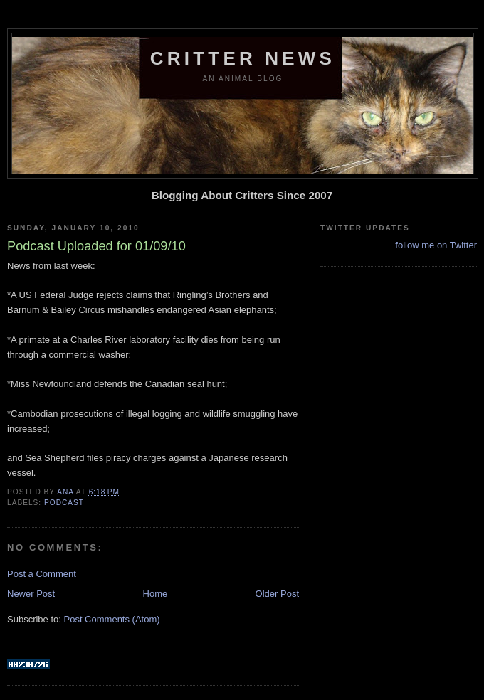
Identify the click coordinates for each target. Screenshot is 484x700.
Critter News (242, 58)
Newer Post (31, 593)
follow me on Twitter (436, 245)
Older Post (277, 593)
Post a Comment (41, 573)
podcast (64, 503)
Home (155, 593)
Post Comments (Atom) (112, 619)
